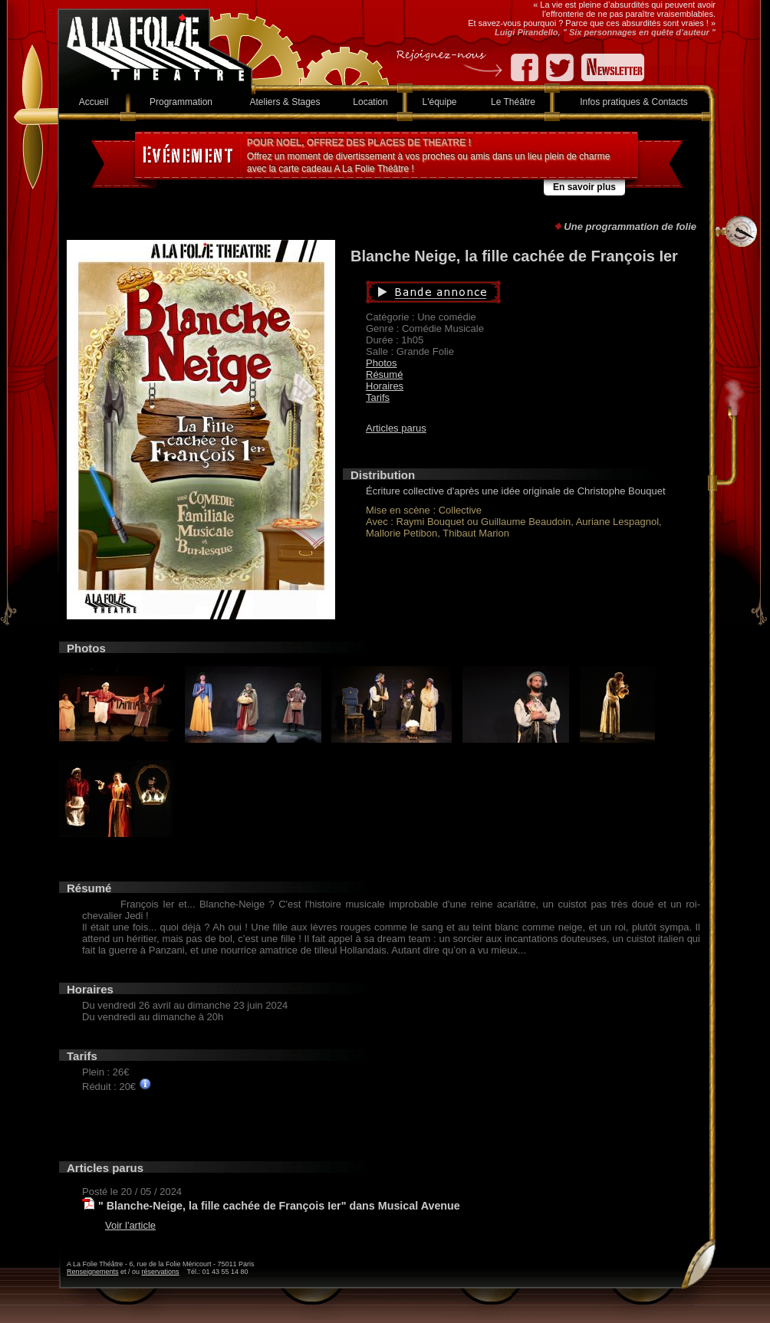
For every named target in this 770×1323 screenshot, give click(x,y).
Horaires (384, 386)
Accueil (94, 102)
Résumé (384, 374)
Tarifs (378, 397)
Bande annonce (506, 292)
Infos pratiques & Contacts (634, 102)
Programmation (181, 102)
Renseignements (93, 1271)
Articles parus (396, 428)
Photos (381, 363)
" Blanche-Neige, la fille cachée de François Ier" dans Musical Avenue (279, 1206)
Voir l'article (130, 1225)
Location (370, 102)
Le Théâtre (513, 102)
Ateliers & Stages (284, 102)
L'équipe (440, 102)
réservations (160, 1271)
